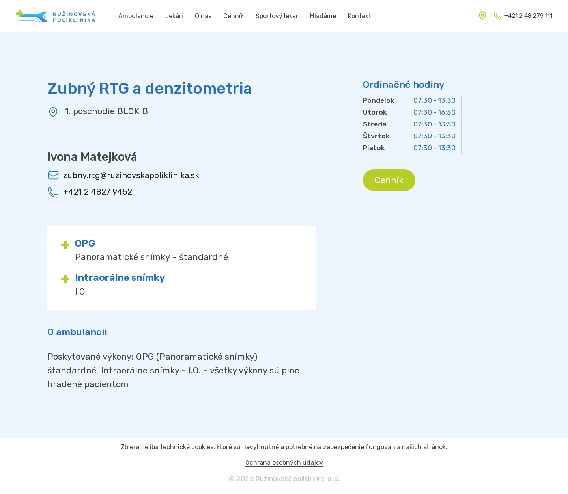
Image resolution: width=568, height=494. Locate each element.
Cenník (389, 180)
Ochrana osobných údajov (284, 462)
